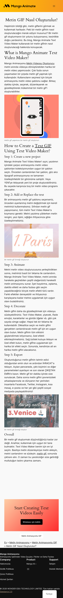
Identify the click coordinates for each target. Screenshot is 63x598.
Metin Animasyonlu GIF (31, 535)
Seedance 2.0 (6, 591)
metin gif (41, 453)
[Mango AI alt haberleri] (35, 563)
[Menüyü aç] (54, 6)
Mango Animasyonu (9, 554)
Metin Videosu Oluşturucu (40, 63)
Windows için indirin (31, 522)
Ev (5, 542)
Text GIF (43, 145)
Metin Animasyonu (19, 542)
